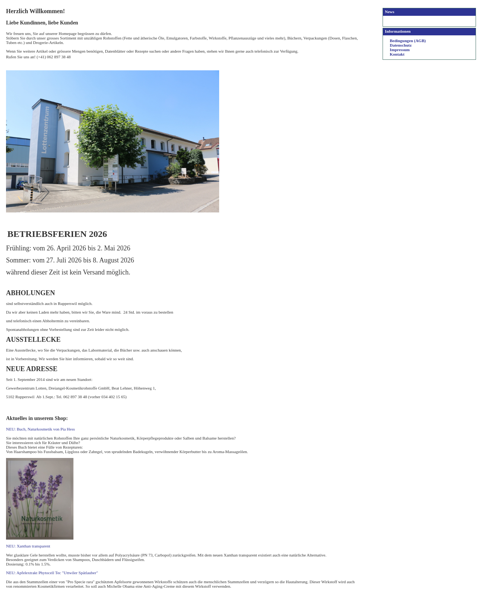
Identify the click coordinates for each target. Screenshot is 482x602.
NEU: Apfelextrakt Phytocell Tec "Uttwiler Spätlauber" (52, 572)
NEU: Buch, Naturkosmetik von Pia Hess (40, 429)
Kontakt (397, 54)
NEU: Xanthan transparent (28, 546)
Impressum (400, 49)
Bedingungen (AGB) (408, 40)
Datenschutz (401, 45)
